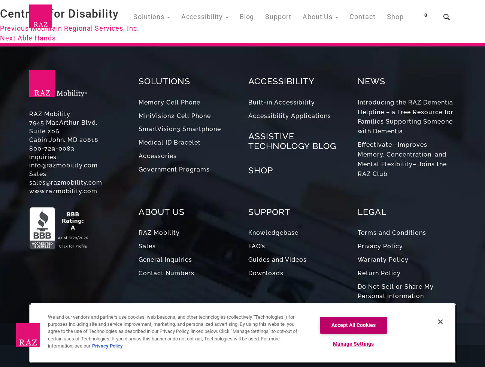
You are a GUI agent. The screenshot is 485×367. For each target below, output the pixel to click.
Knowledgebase (273, 232)
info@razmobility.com (63, 165)
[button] (28, 335)
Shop (396, 18)
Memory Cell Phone (169, 102)
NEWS (371, 81)
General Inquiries (165, 259)
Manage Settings (353, 344)
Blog (257, 18)
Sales (147, 246)
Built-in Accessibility (281, 102)
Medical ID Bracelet (170, 142)
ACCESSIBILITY (281, 81)
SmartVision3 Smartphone (180, 129)
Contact (365, 18)
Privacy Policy (380, 246)
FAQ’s (256, 246)
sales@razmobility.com (65, 182)
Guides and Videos (277, 259)
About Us (326, 18)
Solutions (169, 18)
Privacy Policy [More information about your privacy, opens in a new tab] (107, 346)
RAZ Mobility (159, 232)
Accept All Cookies (353, 325)
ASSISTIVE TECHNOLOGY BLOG (292, 141)
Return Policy (379, 273)
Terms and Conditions (392, 232)
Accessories (158, 156)
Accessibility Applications (289, 115)
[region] (242, 333)
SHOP (260, 170)
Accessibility (218, 18)
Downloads (266, 273)
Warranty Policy (383, 259)
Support (286, 18)
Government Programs (174, 169)
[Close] (440, 321)
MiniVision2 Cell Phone (175, 115)
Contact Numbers (166, 273)
